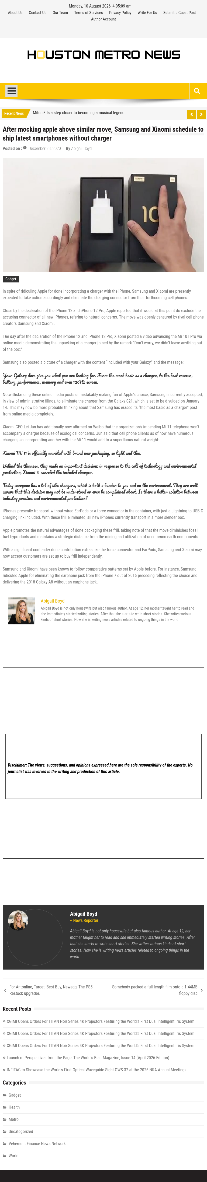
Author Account (103, 19)
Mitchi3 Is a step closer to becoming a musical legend (79, 112)
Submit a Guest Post (179, 12)
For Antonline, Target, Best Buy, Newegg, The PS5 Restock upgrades (50, 990)
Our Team (60, 12)
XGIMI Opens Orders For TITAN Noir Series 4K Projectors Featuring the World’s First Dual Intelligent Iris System (100, 1021)
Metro (14, 1119)
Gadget (10, 279)
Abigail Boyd (81, 148)
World (13, 1155)
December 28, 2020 (45, 148)
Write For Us (147, 12)
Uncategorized (21, 1131)
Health (14, 1107)
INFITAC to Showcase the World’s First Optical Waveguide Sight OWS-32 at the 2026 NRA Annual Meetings (97, 1069)
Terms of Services (88, 12)
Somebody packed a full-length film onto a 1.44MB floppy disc (155, 990)
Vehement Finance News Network (37, 1143)
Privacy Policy (120, 12)
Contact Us (37, 12)
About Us (15, 12)
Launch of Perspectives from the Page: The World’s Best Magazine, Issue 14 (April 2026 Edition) (88, 1057)
